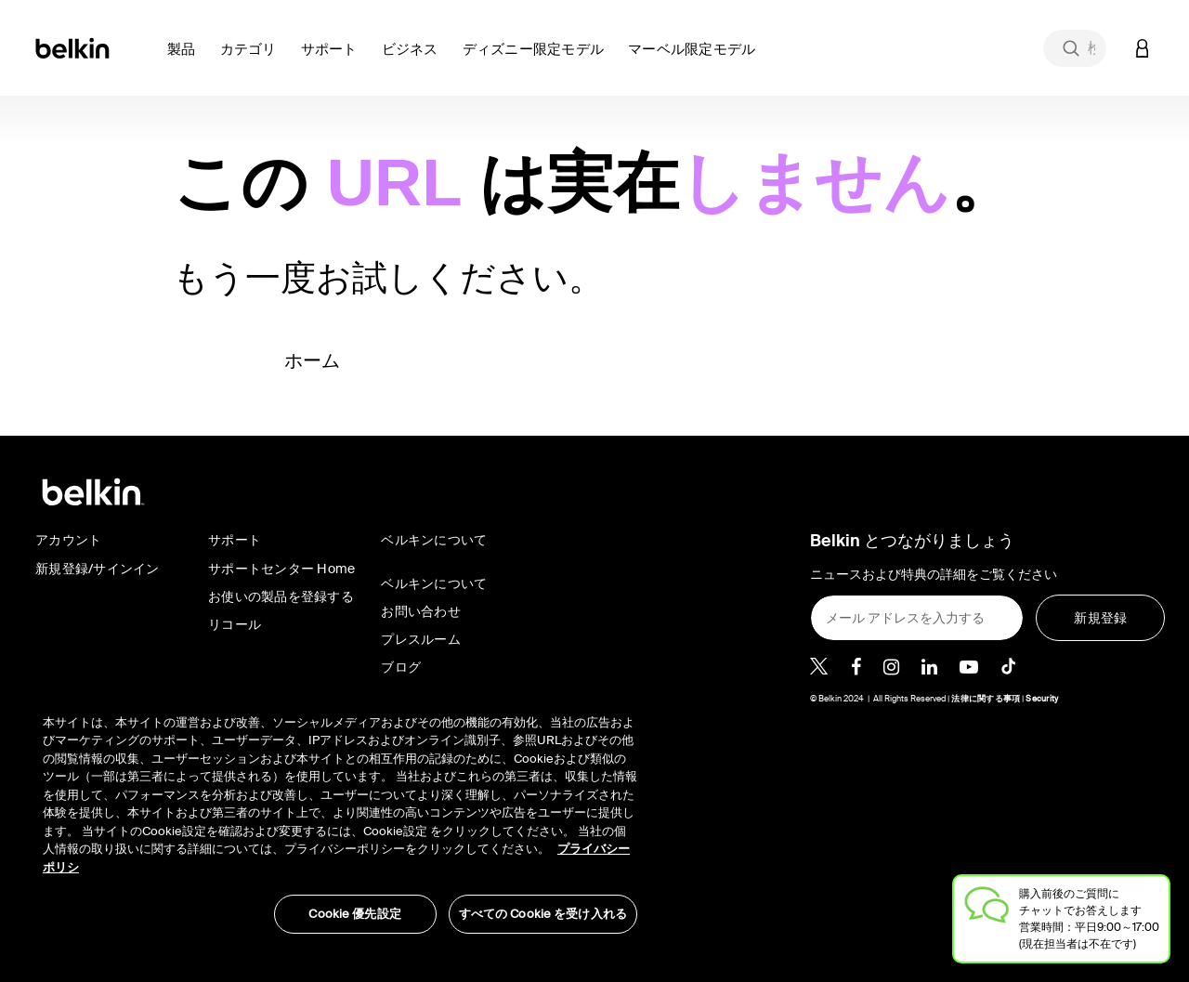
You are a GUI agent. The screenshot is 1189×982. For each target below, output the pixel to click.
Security (1042, 698)
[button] (186, 60)
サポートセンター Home (281, 568)
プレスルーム (421, 639)
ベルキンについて (434, 583)
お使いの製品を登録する (281, 596)
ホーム (312, 360)
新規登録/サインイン (97, 568)
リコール (234, 624)
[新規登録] (1100, 618)
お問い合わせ (421, 611)
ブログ (401, 667)
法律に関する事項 (985, 698)
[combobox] (1074, 48)
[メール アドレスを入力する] (917, 618)
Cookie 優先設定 (354, 914)
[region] (340, 814)
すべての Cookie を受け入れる (543, 914)
